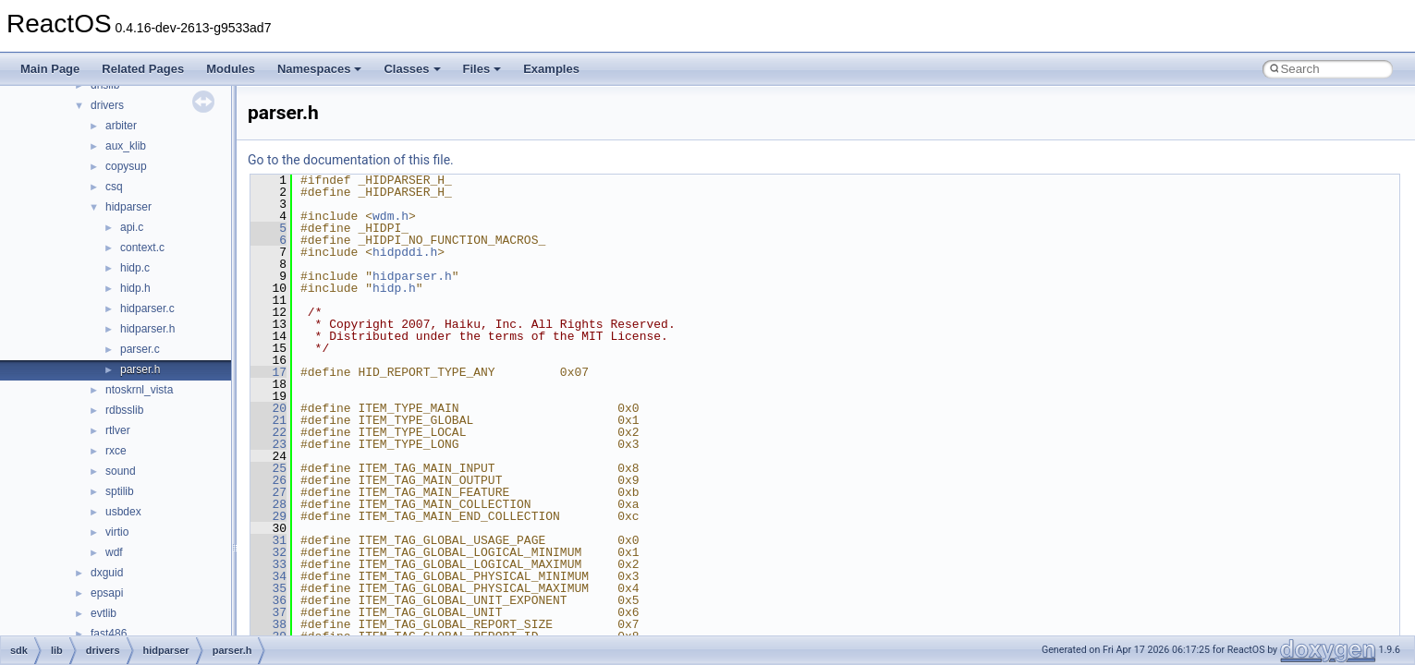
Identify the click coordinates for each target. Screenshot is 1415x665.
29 (268, 516)
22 (268, 432)
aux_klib (125, 145)
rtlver (117, 430)
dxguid (107, 572)
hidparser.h (147, 328)
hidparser (128, 206)
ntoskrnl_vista (139, 389)
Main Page (49, 69)
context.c (142, 247)
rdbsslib (124, 410)
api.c (131, 227)
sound (120, 471)
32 (268, 552)
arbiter (121, 125)
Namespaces (319, 69)
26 (268, 480)
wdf (114, 552)
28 (268, 504)
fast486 (109, 633)
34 (268, 576)
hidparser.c (147, 308)
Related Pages (143, 69)
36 (268, 600)
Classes (412, 69)
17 (268, 372)
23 (268, 444)
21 (268, 420)
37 (268, 612)
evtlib (103, 613)
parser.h (140, 369)
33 (268, 564)
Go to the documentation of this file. (351, 159)
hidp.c (135, 267)
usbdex (123, 511)
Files (482, 69)
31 (268, 540)
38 (268, 624)
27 (268, 492)
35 (268, 588)
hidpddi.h (404, 252)
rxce (116, 450)
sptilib (119, 491)
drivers (107, 105)
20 (268, 408)
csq (114, 186)
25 (268, 468)
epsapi (107, 592)
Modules (230, 69)
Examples (551, 69)
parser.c (140, 349)
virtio (116, 532)
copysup (126, 166)
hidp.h (135, 288)
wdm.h (390, 216)
